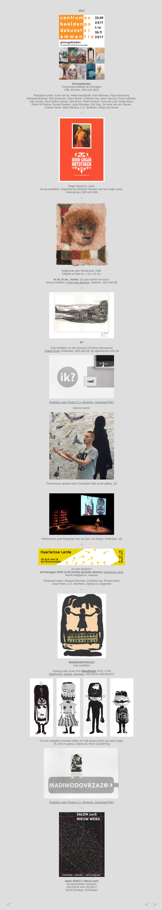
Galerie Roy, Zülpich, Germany (66, 674)
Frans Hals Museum (78, 282)
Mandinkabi (89, 671)
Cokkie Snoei (52, 351)
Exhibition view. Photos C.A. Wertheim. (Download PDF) (81, 402)
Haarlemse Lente (113, 572)
